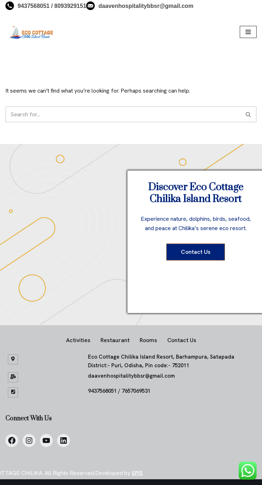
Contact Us (195, 252)
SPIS (137, 473)
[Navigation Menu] (248, 32)
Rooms (148, 340)
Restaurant (115, 340)
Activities (78, 340)
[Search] (122, 114)
